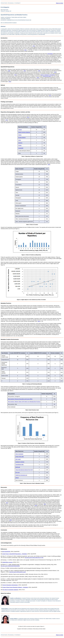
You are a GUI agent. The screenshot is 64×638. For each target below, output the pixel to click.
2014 (55, 72)
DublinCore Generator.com (21, 475)
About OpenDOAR (6, 551)
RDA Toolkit (18, 459)
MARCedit (17, 467)
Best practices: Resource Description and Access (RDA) (20, 399)
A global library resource (7, 562)
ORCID (17, 477)
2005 (39, 70)
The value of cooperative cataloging (10, 589)
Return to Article (59, 3)
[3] (1, 556)
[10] (1, 576)
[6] (1, 564)
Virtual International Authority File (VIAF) (24, 469)
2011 (34, 45)
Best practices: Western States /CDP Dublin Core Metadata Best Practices (24, 401)
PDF (50, 95)
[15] (1, 589)
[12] (1, 582)
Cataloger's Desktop (19, 461)
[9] (1, 574)
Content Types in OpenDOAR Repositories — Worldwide (14, 553)
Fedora (19, 134)
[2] (1, 553)
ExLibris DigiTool (22, 137)
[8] (1, 570)
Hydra (19, 140)
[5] (1, 562)
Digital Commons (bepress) (24, 132)
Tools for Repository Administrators (10, 585)
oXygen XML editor (19, 456)
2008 (36, 505)
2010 (25, 50)
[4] (1, 559)
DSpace (20, 129)
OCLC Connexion (19, 454)
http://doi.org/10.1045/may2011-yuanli (17, 571)
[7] (1, 568)
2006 (9, 70)
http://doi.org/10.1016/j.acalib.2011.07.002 (34, 557)
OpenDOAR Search (47, 76)
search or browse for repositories (48, 74)
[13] (1, 585)
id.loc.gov (17, 472)
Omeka (19, 145)
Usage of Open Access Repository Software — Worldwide (15, 587)
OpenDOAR (50, 53)
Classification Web (19, 464)
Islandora (20, 142)
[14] (1, 587)
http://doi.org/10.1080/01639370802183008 (10, 565)
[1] (1, 551)
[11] (1, 579)
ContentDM (20, 148)
